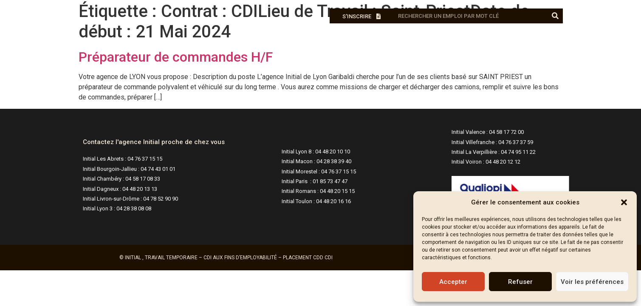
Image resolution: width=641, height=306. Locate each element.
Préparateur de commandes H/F (176, 57)
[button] (624, 202)
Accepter (453, 282)
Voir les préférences (592, 282)
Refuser (520, 282)
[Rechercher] (555, 15)
